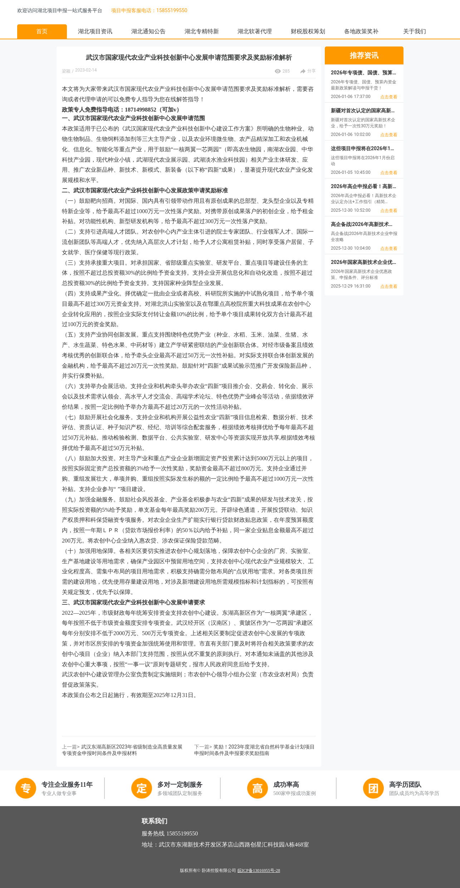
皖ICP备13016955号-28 (259, 870)
